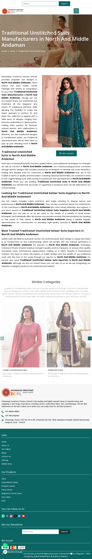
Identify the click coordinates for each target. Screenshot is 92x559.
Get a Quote (66, 153)
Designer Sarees (8, 486)
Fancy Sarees (7, 489)
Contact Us (6, 456)
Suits (12, 51)
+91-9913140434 (12, 415)
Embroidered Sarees (10, 482)
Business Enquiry (12, 552)
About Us (5, 445)
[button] (90, 338)
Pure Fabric (6, 497)
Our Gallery (6, 449)
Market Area (7, 464)
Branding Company (59, 556)
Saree (4, 478)
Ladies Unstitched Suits (15, 371)
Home (4, 51)
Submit (64, 531)
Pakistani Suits (55, 371)
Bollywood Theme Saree (12, 493)
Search (64, 3)
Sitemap (5, 460)
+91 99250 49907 (12, 411)
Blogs (4, 453)
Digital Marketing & (42, 556)
